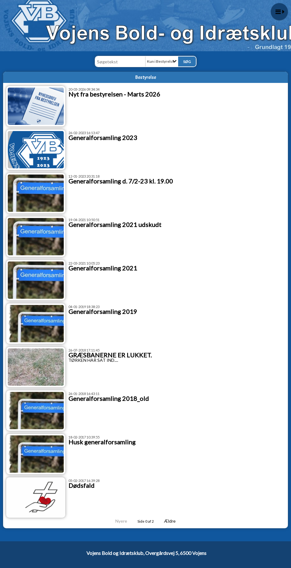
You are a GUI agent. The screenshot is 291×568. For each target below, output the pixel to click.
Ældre (174, 521)
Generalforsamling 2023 (102, 137)
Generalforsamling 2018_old (108, 398)
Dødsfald (81, 485)
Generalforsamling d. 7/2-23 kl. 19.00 (120, 181)
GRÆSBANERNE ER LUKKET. (110, 355)
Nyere (117, 521)
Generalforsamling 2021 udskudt (114, 224)
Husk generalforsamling (102, 442)
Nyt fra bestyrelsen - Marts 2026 (114, 94)
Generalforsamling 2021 (102, 268)
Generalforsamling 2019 (102, 311)
